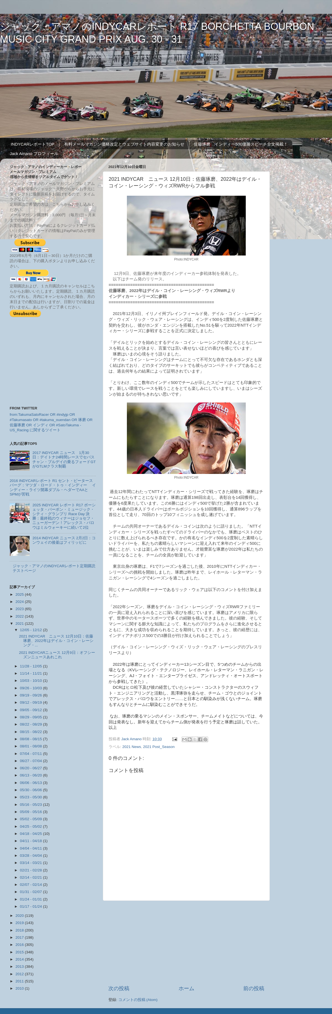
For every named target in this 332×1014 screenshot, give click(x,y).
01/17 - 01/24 (31, 906)
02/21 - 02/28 (31, 870)
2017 (20, 937)
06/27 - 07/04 (31, 761)
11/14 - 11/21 (31, 673)
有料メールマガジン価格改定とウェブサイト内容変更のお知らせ (124, 144)
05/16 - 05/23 (31, 805)
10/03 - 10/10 (31, 680)
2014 (20, 959)
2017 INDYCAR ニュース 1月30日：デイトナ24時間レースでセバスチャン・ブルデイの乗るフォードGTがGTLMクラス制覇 (64, 459)
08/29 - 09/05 (31, 717)
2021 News (131, 747)
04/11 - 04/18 (31, 841)
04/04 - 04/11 (31, 848)
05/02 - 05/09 (31, 819)
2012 (20, 974)
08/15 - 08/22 (31, 732)
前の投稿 (253, 988)
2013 (20, 966)
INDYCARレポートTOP (32, 144)
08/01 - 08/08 (31, 746)
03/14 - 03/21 (31, 863)
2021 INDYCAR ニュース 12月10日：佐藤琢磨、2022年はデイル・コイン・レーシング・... (56, 640)
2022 (20, 616)
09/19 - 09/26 (31, 695)
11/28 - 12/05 (31, 666)
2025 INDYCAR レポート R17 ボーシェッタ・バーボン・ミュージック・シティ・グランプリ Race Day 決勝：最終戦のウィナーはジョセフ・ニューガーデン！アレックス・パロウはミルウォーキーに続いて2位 (64, 516)
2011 (20, 981)
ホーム (186, 988)
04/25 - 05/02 (31, 826)
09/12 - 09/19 (31, 702)
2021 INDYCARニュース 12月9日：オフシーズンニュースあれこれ (57, 655)
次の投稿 (118, 988)
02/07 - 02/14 (31, 885)
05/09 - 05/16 (31, 812)
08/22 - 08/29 (31, 724)
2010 (20, 988)
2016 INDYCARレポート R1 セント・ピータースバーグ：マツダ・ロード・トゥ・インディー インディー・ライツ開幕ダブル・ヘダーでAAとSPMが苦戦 (53, 487)
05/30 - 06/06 (31, 790)
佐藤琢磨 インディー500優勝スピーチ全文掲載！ (241, 144)
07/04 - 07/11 (31, 754)
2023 (20, 609)
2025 (20, 594)
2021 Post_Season (159, 747)
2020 (20, 916)
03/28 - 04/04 (31, 855)
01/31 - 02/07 (31, 892)
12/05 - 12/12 (31, 630)
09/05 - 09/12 (31, 710)
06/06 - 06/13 (31, 783)
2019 (20, 923)
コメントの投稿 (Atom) (138, 1000)
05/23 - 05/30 (31, 797)
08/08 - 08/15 (31, 739)
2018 (20, 930)
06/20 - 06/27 (31, 768)
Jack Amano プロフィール (34, 153)
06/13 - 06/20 (31, 775)
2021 (20, 623)
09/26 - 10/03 (31, 688)
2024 (20, 602)
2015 (20, 952)
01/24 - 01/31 (31, 899)
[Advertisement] (186, 942)
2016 (20, 945)
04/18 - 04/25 (31, 834)
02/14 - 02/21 (31, 877)
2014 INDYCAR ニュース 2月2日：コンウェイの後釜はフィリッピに (64, 540)
